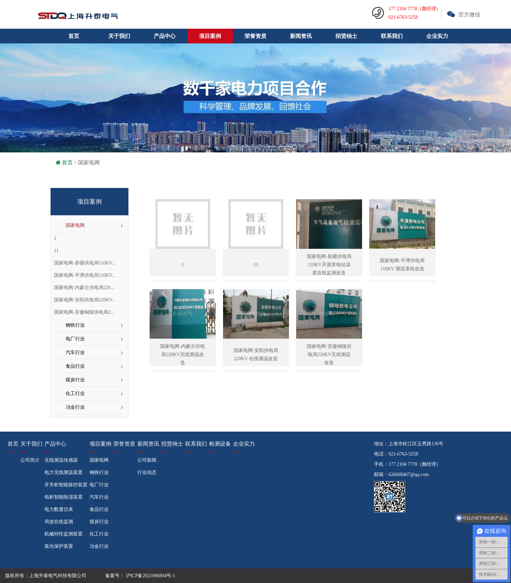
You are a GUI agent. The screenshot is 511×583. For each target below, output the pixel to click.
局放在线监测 (58, 521)
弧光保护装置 (58, 546)
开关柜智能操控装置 (65, 484)
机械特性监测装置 (63, 534)
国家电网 (89, 162)
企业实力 (437, 36)
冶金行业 (75, 407)
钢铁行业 (75, 325)
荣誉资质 (255, 36)
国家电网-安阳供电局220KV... (85, 299)
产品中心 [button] (165, 36)
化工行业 (75, 393)
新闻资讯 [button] (301, 36)
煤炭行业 (75, 379)
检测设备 (220, 444)
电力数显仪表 (58, 509)
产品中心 (55, 444)
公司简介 (30, 460)
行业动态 (146, 472)
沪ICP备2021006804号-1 (149, 575)
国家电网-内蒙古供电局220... (84, 287)
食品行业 (75, 366)
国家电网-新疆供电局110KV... (84, 263)
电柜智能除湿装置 (63, 497)
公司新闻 (146, 460)
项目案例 (100, 444)
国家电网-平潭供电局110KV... (84, 275)
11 (56, 250)
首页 (73, 36)
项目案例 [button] (210, 36)
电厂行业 (75, 338)
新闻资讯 (148, 444)
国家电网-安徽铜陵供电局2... (84, 312)
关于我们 (31, 444)
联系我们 (392, 36)
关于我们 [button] (119, 36)
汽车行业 (75, 352)
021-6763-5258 (403, 454)
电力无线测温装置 (63, 472)
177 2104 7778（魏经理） (414, 464)
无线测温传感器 (61, 460)
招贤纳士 (346, 36)
